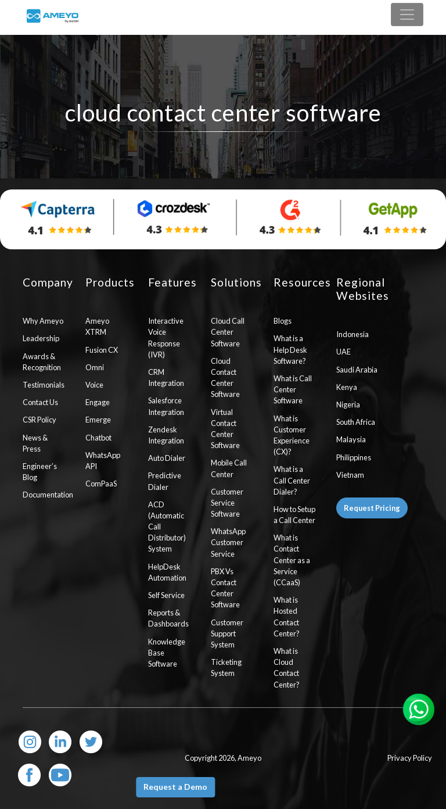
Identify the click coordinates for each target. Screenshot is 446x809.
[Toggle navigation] (407, 14)
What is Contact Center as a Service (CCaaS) (292, 560)
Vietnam (350, 474)
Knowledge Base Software (166, 652)
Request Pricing (372, 508)
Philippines (353, 457)
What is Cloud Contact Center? (287, 667)
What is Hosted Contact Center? (287, 616)
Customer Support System (227, 633)
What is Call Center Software (293, 389)
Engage (97, 402)
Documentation (45, 494)
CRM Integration (166, 377)
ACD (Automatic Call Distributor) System (167, 527)
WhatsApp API (102, 460)
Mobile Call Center (229, 468)
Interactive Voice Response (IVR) (166, 337)
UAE (343, 351)
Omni (94, 367)
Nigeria (348, 404)
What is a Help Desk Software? (290, 349)
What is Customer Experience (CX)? (292, 435)
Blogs (283, 320)
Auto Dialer (166, 458)
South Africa (355, 422)
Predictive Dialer (164, 481)
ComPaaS (101, 483)
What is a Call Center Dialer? (292, 480)
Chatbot (98, 437)
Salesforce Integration (166, 406)
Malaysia (351, 439)
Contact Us (40, 402)
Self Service (166, 595)
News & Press (35, 443)
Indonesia (352, 334)
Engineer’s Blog (40, 471)
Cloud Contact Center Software (225, 377)
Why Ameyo (43, 320)
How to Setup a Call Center (294, 514)
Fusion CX (101, 350)
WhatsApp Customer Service (228, 542)
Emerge (98, 419)
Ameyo (249, 758)
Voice (94, 384)
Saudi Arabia (356, 369)
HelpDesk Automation (167, 572)
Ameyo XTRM (97, 326)
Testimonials (43, 384)
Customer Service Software (227, 502)
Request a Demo (175, 787)
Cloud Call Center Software (227, 332)
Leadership (41, 338)
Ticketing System (226, 667)
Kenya (346, 387)
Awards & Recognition (42, 362)
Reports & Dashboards (168, 618)
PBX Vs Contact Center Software (225, 588)
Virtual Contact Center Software (225, 428)
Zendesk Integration (166, 435)
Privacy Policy (409, 758)
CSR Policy (39, 419)
